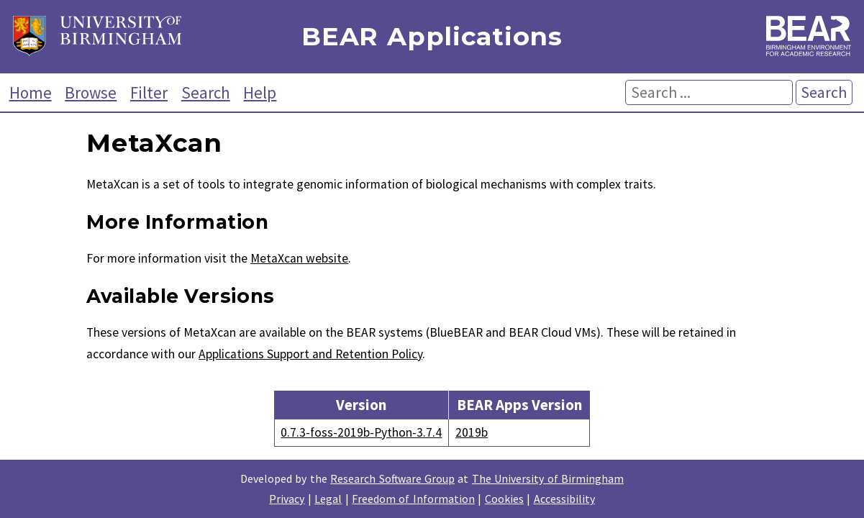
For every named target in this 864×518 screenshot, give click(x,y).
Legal (328, 498)
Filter (149, 92)
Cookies (504, 498)
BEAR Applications (431, 37)
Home (30, 92)
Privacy (286, 498)
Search (205, 92)
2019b (471, 432)
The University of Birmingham (548, 478)
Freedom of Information (413, 498)
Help (259, 92)
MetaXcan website (299, 258)
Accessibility (564, 498)
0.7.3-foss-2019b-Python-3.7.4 (361, 432)
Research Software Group (392, 478)
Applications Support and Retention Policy (310, 354)
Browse (91, 92)
